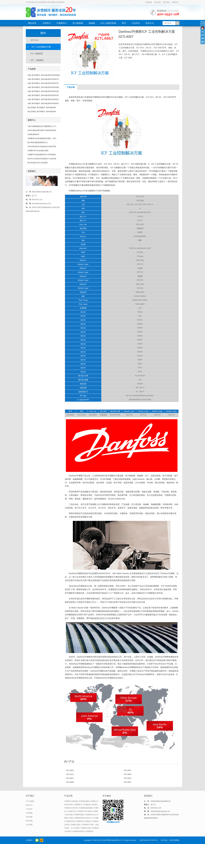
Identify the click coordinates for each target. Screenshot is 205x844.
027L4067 (127, 770)
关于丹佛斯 (30, 801)
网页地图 (166, 2)
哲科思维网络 (174, 840)
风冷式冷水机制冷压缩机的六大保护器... (42, 159)
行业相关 (29, 809)
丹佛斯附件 (78, 805)
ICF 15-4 (34, 40)
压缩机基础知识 (33, 134)
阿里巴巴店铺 (41, 840)
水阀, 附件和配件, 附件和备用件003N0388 (43, 87)
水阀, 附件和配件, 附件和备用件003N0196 (43, 91)
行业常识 (136, 23)
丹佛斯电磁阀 (84, 801)
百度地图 (148, 2)
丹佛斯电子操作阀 (71, 808)
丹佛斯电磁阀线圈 (85, 808)
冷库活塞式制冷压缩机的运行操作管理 (41, 146)
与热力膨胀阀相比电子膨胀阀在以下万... (42, 126)
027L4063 (127, 774)
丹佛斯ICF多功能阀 (84, 811)
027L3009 (70, 782)
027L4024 (70, 770)
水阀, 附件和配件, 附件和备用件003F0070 (43, 83)
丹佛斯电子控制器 (90, 805)
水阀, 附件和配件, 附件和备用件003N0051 (43, 99)
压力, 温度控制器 (108, 23)
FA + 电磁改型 (37, 53)
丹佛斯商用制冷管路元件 (83, 818)
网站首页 (32, 23)
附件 (124, 23)
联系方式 (150, 23)
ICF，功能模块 (37, 60)
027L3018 (127, 778)
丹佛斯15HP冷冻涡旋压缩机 (37, 151)
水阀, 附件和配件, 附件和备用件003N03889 (43, 75)
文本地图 (29, 825)
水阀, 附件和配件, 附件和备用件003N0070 (43, 79)
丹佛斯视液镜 (79, 815)
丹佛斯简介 (62, 23)
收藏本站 (175, 2)
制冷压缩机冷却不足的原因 (37, 163)
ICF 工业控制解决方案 (41, 47)
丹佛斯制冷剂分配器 (83, 821)
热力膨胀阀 (78, 23)
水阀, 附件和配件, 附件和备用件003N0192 (43, 95)
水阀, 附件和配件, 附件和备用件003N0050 (43, 103)
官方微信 (37, 840)
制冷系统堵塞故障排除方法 (37, 142)
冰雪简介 (47, 23)
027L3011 (70, 778)
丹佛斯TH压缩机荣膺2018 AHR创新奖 (41, 155)
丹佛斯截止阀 (90, 815)
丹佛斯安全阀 (86, 828)
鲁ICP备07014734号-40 (149, 840)
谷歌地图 (157, 2)
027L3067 (127, 782)
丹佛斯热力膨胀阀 (71, 801)
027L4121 (70, 774)
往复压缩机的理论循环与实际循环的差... (42, 130)
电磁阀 (92, 23)
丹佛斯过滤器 (75, 825)
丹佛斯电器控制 (78, 831)
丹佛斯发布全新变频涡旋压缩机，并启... (42, 138)
